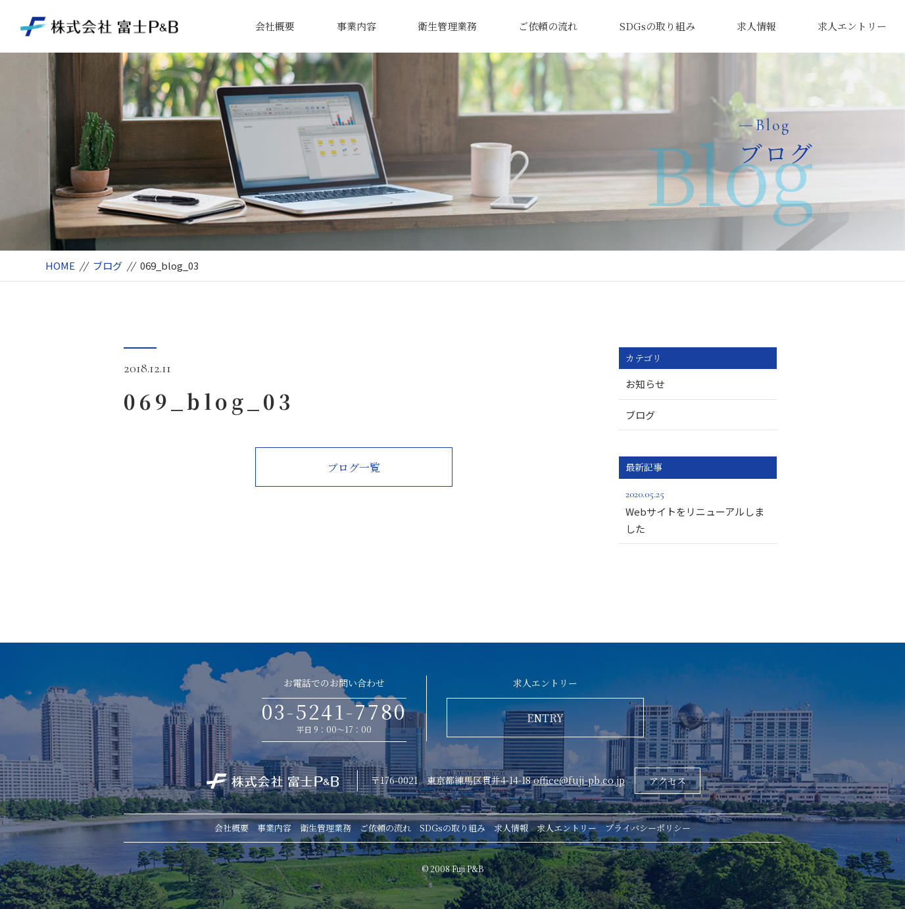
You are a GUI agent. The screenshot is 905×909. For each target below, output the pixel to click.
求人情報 (756, 26)
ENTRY (545, 717)
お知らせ (645, 384)
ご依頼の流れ (547, 26)
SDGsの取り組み (657, 26)
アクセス (667, 780)
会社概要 (275, 26)
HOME (60, 265)
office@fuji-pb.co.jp (579, 780)
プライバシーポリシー (648, 828)
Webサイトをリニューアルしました (697, 510)
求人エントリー (852, 26)
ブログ (107, 265)
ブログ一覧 (354, 467)
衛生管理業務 (447, 26)
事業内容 (356, 26)
